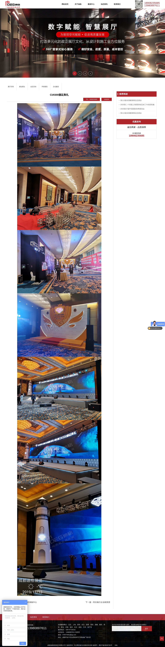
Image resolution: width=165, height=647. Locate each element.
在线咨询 (106, 99)
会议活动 (33, 86)
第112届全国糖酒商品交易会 (131, 113)
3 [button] (85, 73)
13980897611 (152, 5)
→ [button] (161, 40)
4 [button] (90, 73)
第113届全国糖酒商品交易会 (131, 100)
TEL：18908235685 (91, 99)
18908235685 (152, 3)
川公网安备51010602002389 (82, 645)
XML (116, 645)
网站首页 (65, 4)
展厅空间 (11, 86)
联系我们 (117, 4)
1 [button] (74, 73)
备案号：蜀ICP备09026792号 (102, 645)
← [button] (4, 40)
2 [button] (79, 73)
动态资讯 (104, 4)
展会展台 (22, 86)
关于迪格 (78, 4)
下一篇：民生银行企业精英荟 (98, 602)
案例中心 (91, 4)
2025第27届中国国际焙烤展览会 (132, 109)
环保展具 (45, 86)
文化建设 (56, 86)
